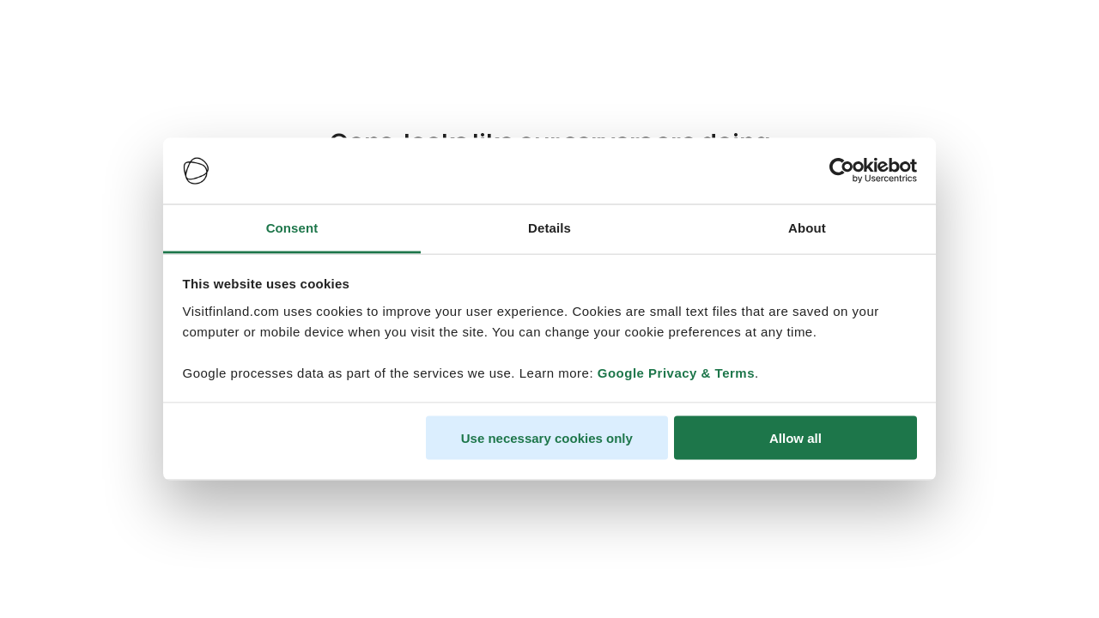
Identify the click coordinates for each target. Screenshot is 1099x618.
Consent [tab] (292, 227)
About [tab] (807, 227)
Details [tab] (549, 227)
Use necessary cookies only (547, 438)
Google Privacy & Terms (676, 372)
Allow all (795, 438)
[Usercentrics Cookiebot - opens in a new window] (842, 171)
